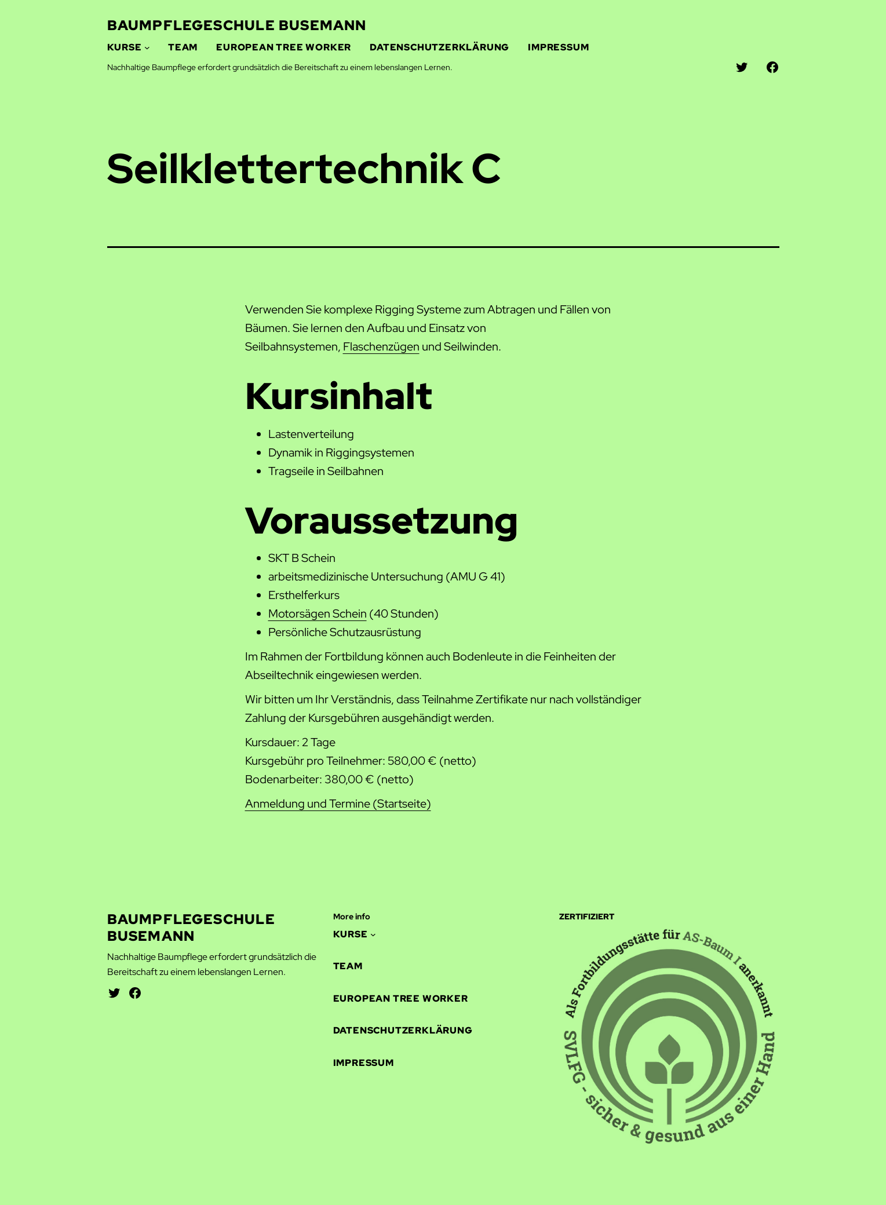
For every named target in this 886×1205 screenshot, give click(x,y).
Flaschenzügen (381, 346)
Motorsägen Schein (317, 613)
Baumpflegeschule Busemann (237, 25)
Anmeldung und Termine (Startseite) (338, 803)
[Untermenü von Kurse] (147, 47)
